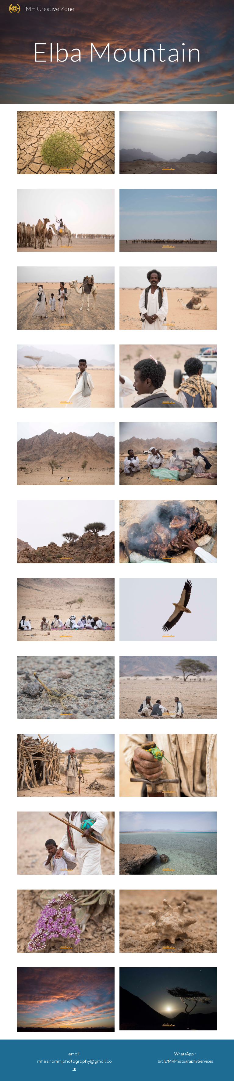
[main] (117, 51)
